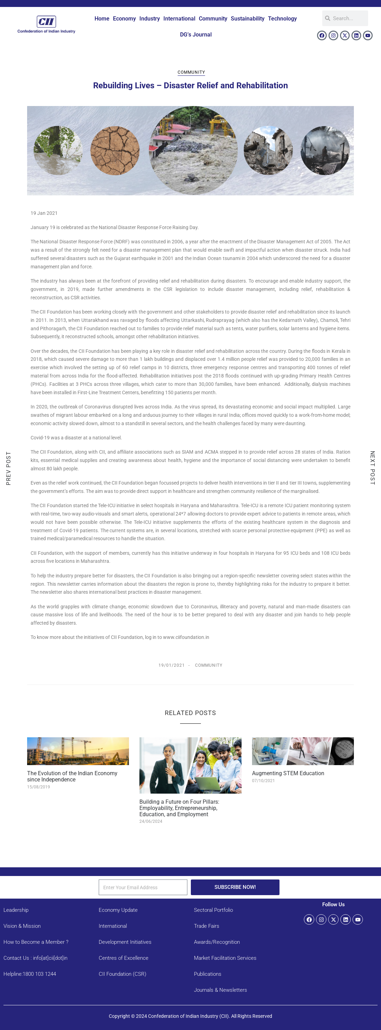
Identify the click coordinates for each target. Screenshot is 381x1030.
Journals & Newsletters (220, 990)
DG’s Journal (196, 34)
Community (213, 18)
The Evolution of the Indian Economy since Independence (72, 776)
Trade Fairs (206, 926)
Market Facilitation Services (225, 958)
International (179, 18)
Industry (149, 18)
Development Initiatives (125, 942)
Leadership (16, 910)
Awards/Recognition (217, 942)
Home (102, 18)
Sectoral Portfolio (213, 910)
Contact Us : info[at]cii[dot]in (35, 958)
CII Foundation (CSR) (122, 974)
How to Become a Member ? (35, 942)
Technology (282, 18)
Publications (207, 974)
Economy (124, 18)
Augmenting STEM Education (288, 773)
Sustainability (248, 18)
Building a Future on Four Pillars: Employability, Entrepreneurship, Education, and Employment (179, 807)
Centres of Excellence (123, 958)
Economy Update (118, 910)
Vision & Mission (22, 926)
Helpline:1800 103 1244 (29, 974)
